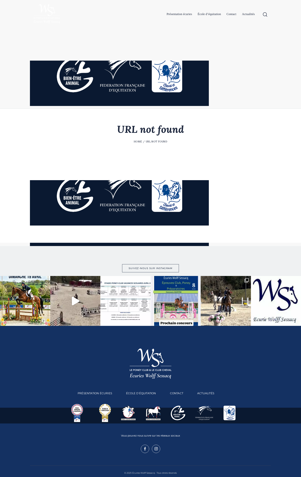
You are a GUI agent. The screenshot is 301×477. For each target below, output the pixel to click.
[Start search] (265, 15)
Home (138, 141)
